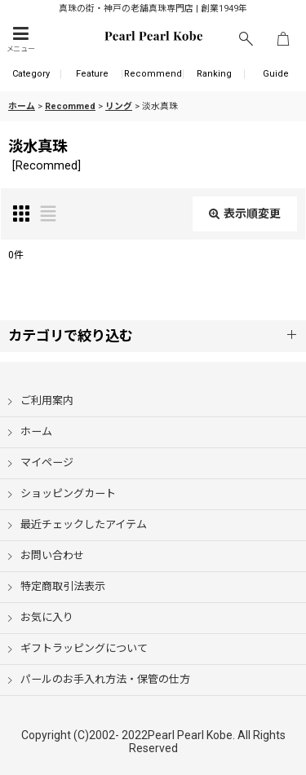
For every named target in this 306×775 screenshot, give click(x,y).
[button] (20, 39)
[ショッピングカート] (283, 39)
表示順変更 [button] (245, 213)
